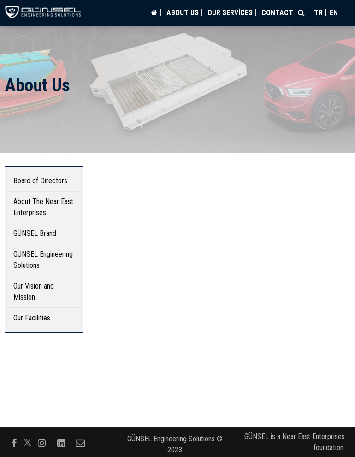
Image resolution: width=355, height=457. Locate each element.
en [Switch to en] (334, 12)
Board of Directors (40, 180)
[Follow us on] (27, 442)
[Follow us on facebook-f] (14, 442)
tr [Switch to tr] (318, 12)
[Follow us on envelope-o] (80, 442)
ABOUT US (182, 12)
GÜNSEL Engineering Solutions (43, 260)
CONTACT (277, 12)
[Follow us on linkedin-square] (61, 442)
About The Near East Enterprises (43, 207)
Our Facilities (31, 317)
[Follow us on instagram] (41, 442)
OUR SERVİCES (230, 12)
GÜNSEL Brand (34, 233)
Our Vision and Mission (33, 291)
